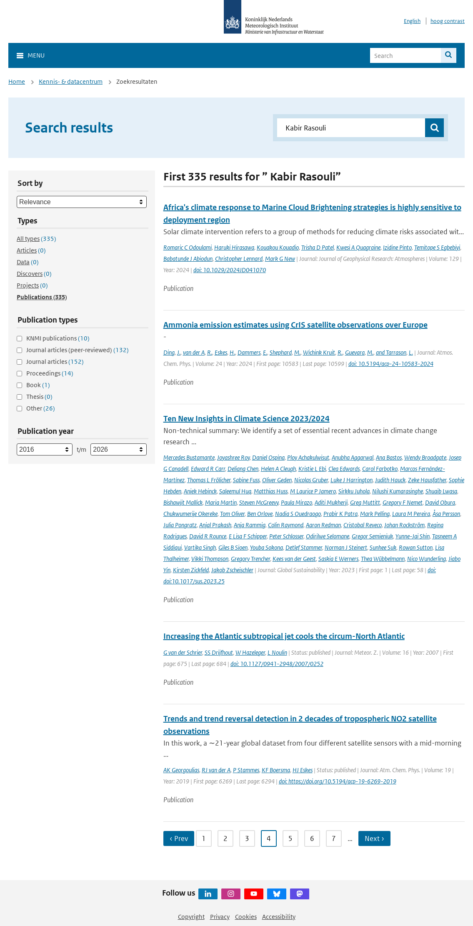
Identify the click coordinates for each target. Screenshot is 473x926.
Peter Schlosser (286, 536)
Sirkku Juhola (354, 491)
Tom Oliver (232, 514)
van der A (194, 352)
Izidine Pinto (397, 247)
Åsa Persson (446, 514)
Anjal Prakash (215, 525)
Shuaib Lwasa (441, 491)
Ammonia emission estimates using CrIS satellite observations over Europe (295, 325)
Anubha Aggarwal (352, 457)
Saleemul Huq (235, 491)
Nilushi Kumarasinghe (397, 491)
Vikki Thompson (209, 559)
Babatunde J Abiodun (188, 259)
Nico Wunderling (426, 559)
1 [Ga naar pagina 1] (204, 838)
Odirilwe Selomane (327, 536)
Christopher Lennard (239, 259)
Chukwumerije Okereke (190, 514)
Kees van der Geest (294, 559)
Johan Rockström (404, 525)
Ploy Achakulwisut (308, 457)
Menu (36, 55)
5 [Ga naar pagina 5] (290, 838)
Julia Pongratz (180, 525)
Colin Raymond (285, 525)
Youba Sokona (266, 547)
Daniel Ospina (268, 457)
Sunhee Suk (383, 547)
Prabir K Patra (340, 514)
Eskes (221, 352)
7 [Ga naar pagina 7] (334, 838)
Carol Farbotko (380, 469)
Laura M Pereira (411, 514)
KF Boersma (276, 770)
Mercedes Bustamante (189, 457)
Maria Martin (221, 502)
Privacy (220, 917)
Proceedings (49, 373)
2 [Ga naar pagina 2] (225, 838)
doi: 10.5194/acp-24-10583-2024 (390, 364)
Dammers (249, 352)
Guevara (355, 352)
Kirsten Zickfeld (191, 570)
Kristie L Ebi (312, 469)
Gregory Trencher (250, 559)
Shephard (281, 352)
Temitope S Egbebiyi (437, 247)
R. (209, 352)
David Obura (440, 502)
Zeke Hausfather (427, 480)
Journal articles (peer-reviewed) (77, 350)
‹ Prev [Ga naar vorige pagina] (179, 838)
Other (40, 408)
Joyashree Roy (233, 457)
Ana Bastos (389, 457)
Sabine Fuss (246, 480)
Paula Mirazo (296, 502)
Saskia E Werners (338, 559)
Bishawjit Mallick (183, 502)
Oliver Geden (277, 480)
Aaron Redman (323, 525)
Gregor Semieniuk (372, 536)
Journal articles (55, 361)
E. (265, 352)
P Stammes (246, 770)
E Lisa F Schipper (248, 536)
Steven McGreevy (258, 502)
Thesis (39, 396)
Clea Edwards (344, 469)
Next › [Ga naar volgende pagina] (374, 838)
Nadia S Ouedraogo (298, 514)
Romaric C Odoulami (187, 247)
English (412, 21)
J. (178, 352)
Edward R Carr (208, 469)
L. (411, 352)
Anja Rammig (249, 525)
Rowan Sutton (416, 547)
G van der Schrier (182, 652)
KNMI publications (58, 338)
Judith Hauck (390, 480)
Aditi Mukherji (331, 502)
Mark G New (280, 259)
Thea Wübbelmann (383, 559)
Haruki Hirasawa (234, 247)
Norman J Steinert (346, 547)
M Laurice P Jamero (313, 491)
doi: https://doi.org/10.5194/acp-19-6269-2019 (337, 781)
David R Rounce (207, 536)
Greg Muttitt (365, 502)
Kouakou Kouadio (278, 247)
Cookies (246, 917)
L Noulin (277, 652)
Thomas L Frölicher (208, 480)
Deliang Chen (243, 469)
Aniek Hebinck (200, 491)
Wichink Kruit (319, 352)
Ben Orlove (260, 514)
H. (232, 352)
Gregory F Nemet (403, 502)
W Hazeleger (250, 652)
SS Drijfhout (219, 652)
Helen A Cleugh (278, 469)
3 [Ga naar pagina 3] (247, 838)
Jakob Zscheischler (232, 570)
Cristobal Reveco (362, 525)
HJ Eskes (303, 770)
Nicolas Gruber (311, 480)
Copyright (191, 917)
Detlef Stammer (303, 547)
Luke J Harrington (351, 480)
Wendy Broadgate (425, 457)
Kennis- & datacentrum (71, 81)
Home (16, 81)
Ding (169, 352)
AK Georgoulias (181, 770)
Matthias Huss (271, 491)
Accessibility (278, 917)
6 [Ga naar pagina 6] (312, 838)
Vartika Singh (200, 547)
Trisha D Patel (317, 247)
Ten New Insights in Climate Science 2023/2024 (246, 418)
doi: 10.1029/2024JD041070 (229, 270)
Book (38, 385)
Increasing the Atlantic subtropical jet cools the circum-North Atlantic (284, 636)
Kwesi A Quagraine (358, 247)
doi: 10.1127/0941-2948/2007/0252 (276, 664)
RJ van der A (216, 770)
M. (297, 352)
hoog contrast (447, 21)
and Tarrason (391, 352)
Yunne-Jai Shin (412, 536)
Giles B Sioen (233, 547)
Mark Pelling (375, 514)
